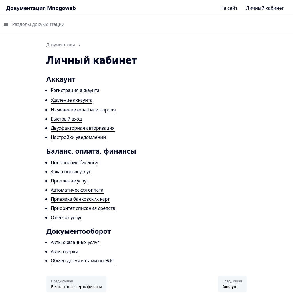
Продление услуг (69, 181)
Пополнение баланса (74, 162)
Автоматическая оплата (77, 190)
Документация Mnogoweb (41, 8)
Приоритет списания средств (83, 208)
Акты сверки (64, 251)
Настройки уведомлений (78, 137)
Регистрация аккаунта (75, 90)
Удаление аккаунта (71, 100)
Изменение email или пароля (83, 110)
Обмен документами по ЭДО (83, 260)
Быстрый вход (66, 119)
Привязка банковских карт (80, 199)
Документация (60, 44)
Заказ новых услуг (71, 171)
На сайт (228, 8)
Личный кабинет (265, 8)
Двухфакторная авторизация (83, 128)
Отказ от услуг (66, 217)
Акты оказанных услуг (75, 242)
